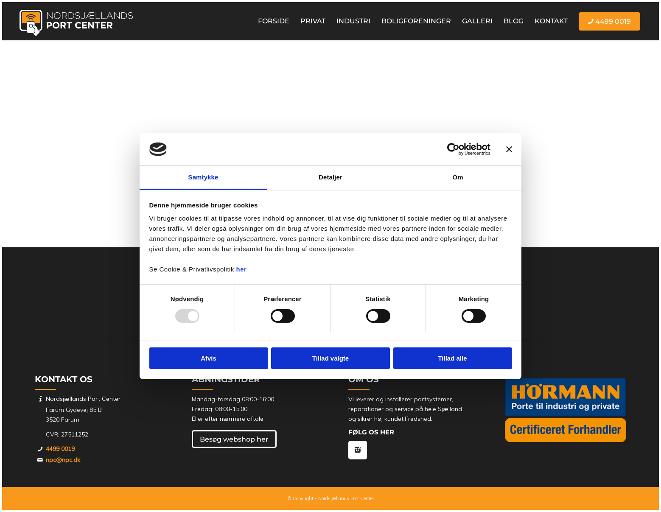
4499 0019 (60, 449)
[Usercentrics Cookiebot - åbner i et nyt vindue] (453, 149)
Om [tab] (457, 177)
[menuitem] (273, 21)
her (241, 269)
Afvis (208, 358)
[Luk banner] (509, 149)
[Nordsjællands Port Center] (76, 21)
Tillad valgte (330, 358)
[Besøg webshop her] (234, 439)
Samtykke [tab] (203, 177)
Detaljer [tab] (330, 177)
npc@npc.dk (63, 460)
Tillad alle (452, 358)
